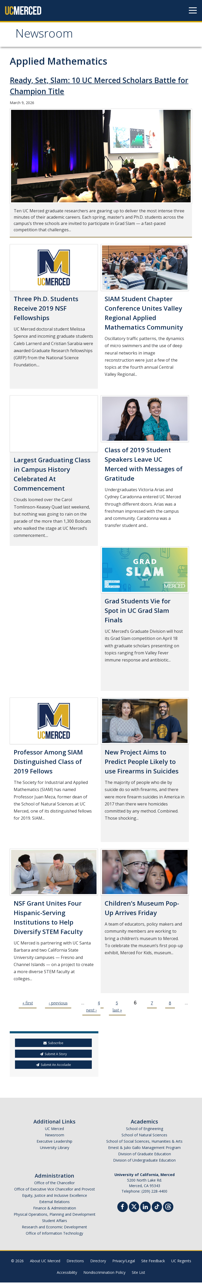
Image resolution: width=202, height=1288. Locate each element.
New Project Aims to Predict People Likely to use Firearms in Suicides (142, 761)
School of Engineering (144, 1128)
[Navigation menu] (193, 10)
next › (91, 1010)
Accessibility (67, 1272)
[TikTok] (157, 1206)
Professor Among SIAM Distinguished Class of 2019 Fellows (48, 761)
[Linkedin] (145, 1207)
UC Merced (54, 1128)
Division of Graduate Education (144, 1153)
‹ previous (58, 1003)
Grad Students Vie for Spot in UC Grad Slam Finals (137, 610)
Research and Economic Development (54, 1226)
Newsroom (44, 35)
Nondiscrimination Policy (104, 1272)
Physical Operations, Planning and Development (54, 1214)
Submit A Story (53, 1054)
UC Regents (181, 1260)
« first (27, 1003)
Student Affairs (54, 1220)
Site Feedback (153, 1260)
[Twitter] (134, 1206)
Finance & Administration (54, 1207)
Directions (75, 1260)
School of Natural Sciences (144, 1134)
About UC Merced (45, 1260)
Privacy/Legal (123, 1260)
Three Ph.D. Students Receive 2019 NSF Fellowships (46, 308)
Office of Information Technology (54, 1233)
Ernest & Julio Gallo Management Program (144, 1147)
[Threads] (168, 1206)
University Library (54, 1147)
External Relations (54, 1201)
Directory (98, 1260)
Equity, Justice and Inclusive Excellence (54, 1195)
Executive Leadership (54, 1141)
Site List (138, 1272)
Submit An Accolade (53, 1065)
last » (117, 1010)
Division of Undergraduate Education (144, 1160)
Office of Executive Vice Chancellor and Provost (54, 1189)
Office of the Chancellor (54, 1182)
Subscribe (53, 1043)
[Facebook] (123, 1207)
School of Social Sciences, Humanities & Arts (144, 1141)
